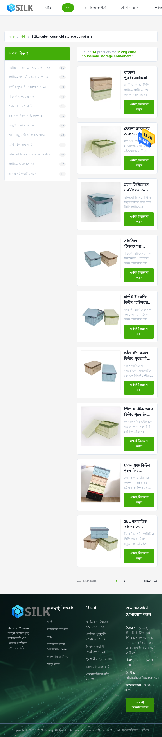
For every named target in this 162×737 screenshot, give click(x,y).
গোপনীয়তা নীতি (57, 657)
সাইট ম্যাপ (53, 664)
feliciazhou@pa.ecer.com (143, 677)
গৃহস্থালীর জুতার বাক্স (99, 659)
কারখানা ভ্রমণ (130, 7)
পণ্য (67, 7)
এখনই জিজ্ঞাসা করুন (139, 107)
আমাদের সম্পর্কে (95, 7)
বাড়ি (48, 7)
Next (151, 581)
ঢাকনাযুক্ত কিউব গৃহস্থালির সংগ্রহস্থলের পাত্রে (138, 471)
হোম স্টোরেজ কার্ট (97, 666)
